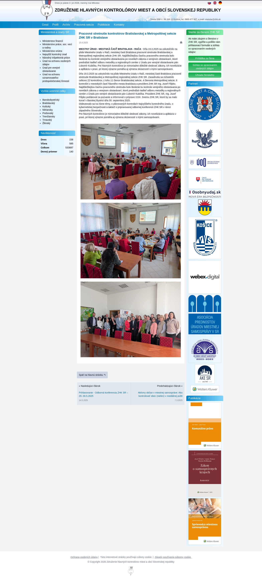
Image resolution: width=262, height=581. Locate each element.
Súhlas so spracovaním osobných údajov (205, 67)
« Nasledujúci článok (104, 394)
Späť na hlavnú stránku (92, 375)
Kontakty (119, 24)
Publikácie (104, 24)
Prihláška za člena (204, 58)
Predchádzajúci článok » (157, 394)
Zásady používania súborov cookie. (173, 557)
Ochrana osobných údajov (84, 557)
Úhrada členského (204, 75)
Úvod (45, 24)
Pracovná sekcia (84, 24)
